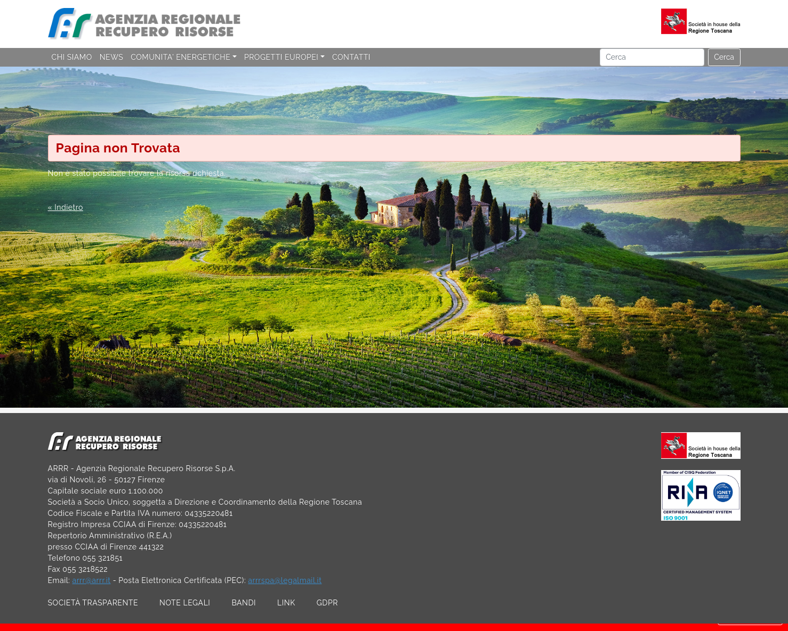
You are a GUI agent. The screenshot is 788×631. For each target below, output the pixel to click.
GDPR (327, 602)
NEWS (111, 57)
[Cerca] (652, 57)
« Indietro (65, 207)
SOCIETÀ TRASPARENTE (93, 602)
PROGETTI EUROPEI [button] (281, 57)
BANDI (243, 602)
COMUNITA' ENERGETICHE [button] (180, 57)
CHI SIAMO (72, 57)
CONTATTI (351, 57)
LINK (286, 602)
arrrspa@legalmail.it (284, 580)
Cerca (724, 57)
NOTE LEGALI (184, 602)
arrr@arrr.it (91, 580)
